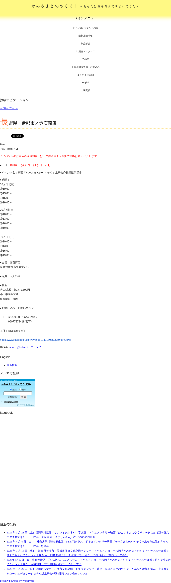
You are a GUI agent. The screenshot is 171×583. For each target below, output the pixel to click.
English (85, 82)
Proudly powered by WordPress (17, 580)
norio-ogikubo (17, 347)
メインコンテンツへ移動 (85, 28)
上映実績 (85, 90)
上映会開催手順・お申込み (85, 67)
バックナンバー (11, 401)
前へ (4, 108)
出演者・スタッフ (85, 51)
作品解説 (85, 43)
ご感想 (85, 59)
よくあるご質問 (85, 75)
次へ (13, 108)
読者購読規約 (13, 397)
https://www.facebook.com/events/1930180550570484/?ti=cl (35, 339)
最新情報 (12, 365)
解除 (22, 389)
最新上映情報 (85, 35)
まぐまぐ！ (30, 405)
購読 (13, 389)
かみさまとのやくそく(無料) (16, 384)
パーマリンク (33, 347)
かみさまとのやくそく (86, 6)
